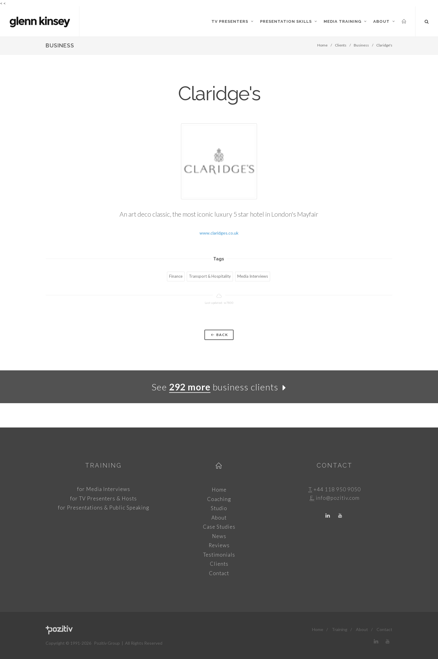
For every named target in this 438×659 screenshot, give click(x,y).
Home (322, 45)
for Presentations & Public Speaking (103, 507)
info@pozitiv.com (338, 498)
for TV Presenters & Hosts (103, 498)
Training (103, 465)
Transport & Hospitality (210, 276)
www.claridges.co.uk (219, 232)
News (219, 536)
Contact (219, 573)
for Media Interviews (103, 489)
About (219, 517)
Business (361, 45)
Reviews (219, 545)
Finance (175, 276)
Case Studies (219, 526)
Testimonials (219, 554)
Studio (219, 508)
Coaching (219, 499)
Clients (340, 45)
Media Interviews (252, 276)
